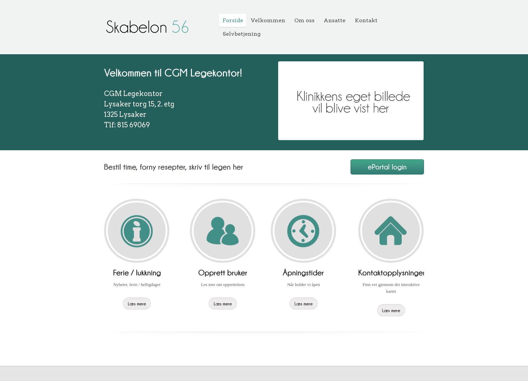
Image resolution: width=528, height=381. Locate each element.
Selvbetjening (242, 34)
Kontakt (366, 20)
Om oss (304, 20)
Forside (233, 20)
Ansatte (334, 20)
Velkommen (268, 20)
